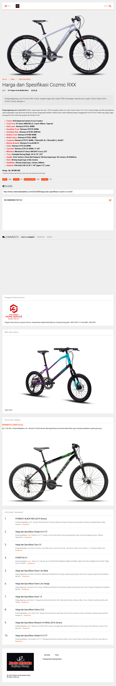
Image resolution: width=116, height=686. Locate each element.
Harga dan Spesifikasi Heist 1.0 (28, 597)
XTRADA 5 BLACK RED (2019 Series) (31, 519)
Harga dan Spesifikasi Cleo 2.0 (28, 545)
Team (57, 655)
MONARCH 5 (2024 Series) (12, 425)
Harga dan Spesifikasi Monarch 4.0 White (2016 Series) (38, 623)
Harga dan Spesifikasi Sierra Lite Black (31, 571)
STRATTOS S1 (21, 558)
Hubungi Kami (57, 659)
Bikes (13, 79)
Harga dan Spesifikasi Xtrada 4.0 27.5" (31, 532)
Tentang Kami (47, 659)
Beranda (47, 655)
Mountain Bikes (25, 79)
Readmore (25, 524)
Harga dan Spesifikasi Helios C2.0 (29, 609)
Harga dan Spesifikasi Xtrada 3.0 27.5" (31, 635)
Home (4, 79)
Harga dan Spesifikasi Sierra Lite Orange (32, 584)
